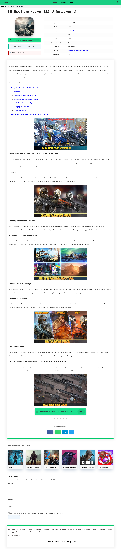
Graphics (17, 91)
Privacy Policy (66, 544)
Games (63, 2)
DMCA (75, 544)
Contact (50, 544)
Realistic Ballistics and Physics (24, 103)
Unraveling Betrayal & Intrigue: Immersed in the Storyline (30, 114)
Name (10, 502)
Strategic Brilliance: (20, 110)
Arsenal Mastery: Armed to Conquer (26, 99)
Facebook (50, 432)
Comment (12, 483)
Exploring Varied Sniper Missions (25, 95)
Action (70, 31)
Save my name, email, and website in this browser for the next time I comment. (36, 515)
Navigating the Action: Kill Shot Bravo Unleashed (27, 88)
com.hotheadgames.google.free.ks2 (78, 50)
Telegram (65, 432)
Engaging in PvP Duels (21, 107)
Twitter (71, 432)
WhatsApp (58, 432)
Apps (72, 2)
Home (55, 2)
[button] (24, 40)
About (57, 544)
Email (10, 508)
